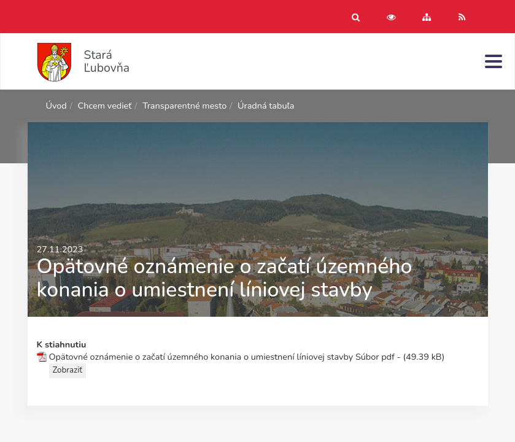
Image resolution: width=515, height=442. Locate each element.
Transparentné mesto (184, 105)
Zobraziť (67, 370)
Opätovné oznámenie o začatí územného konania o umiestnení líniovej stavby (201, 357)
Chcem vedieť (105, 105)
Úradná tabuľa (266, 105)
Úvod (56, 105)
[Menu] (493, 61)
